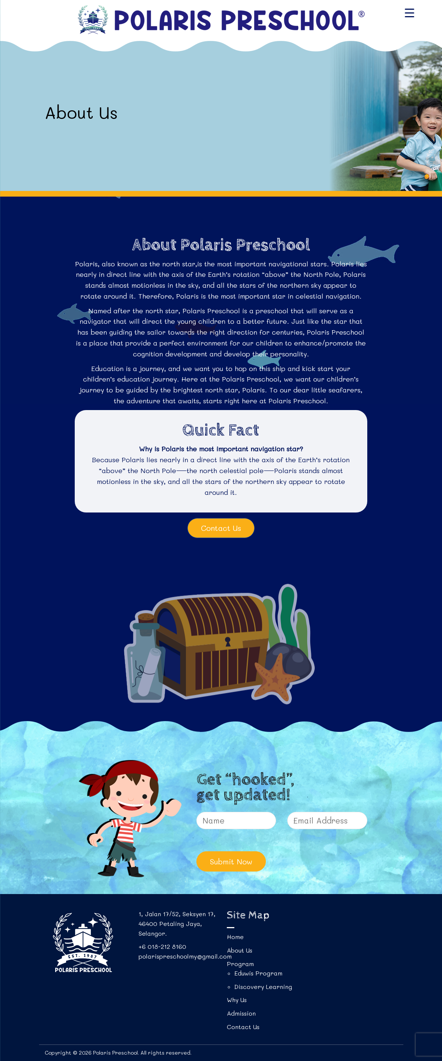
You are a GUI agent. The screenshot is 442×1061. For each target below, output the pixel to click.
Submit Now (231, 861)
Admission (241, 1013)
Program (240, 964)
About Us (239, 950)
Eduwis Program (258, 973)
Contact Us (221, 528)
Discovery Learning (263, 986)
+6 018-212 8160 (162, 946)
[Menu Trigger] (409, 12)
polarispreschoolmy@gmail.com (185, 956)
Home (235, 937)
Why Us (237, 1000)
